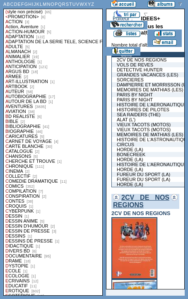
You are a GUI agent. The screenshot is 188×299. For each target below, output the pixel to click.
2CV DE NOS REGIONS (141, 201)
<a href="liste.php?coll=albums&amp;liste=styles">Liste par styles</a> (53, 148)
